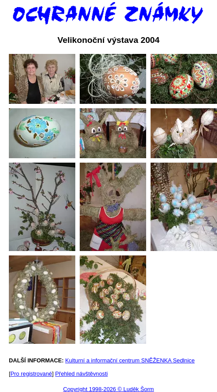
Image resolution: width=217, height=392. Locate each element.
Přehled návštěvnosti (81, 373)
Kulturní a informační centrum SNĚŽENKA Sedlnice (129, 360)
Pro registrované (31, 373)
